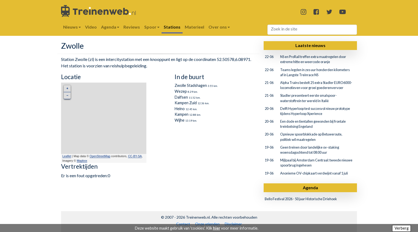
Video (91, 26)
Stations (172, 26)
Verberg (402, 228)
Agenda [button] (110, 26)
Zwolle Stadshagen (191, 85)
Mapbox (82, 160)
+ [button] (67, 88)
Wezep (181, 91)
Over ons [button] (219, 26)
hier (216, 228)
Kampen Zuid (186, 102)
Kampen (181, 114)
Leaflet (66, 156)
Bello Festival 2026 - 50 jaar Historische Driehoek (301, 199)
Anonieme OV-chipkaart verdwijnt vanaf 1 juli (314, 173)
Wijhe (179, 120)
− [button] (67, 95)
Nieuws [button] (72, 26)
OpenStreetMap (100, 156)
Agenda (310, 187)
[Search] (312, 30)
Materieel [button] (194, 26)
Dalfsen (181, 97)
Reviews (131, 26)
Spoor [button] (151, 26)
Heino (180, 108)
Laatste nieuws (310, 45)
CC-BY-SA (135, 156)
